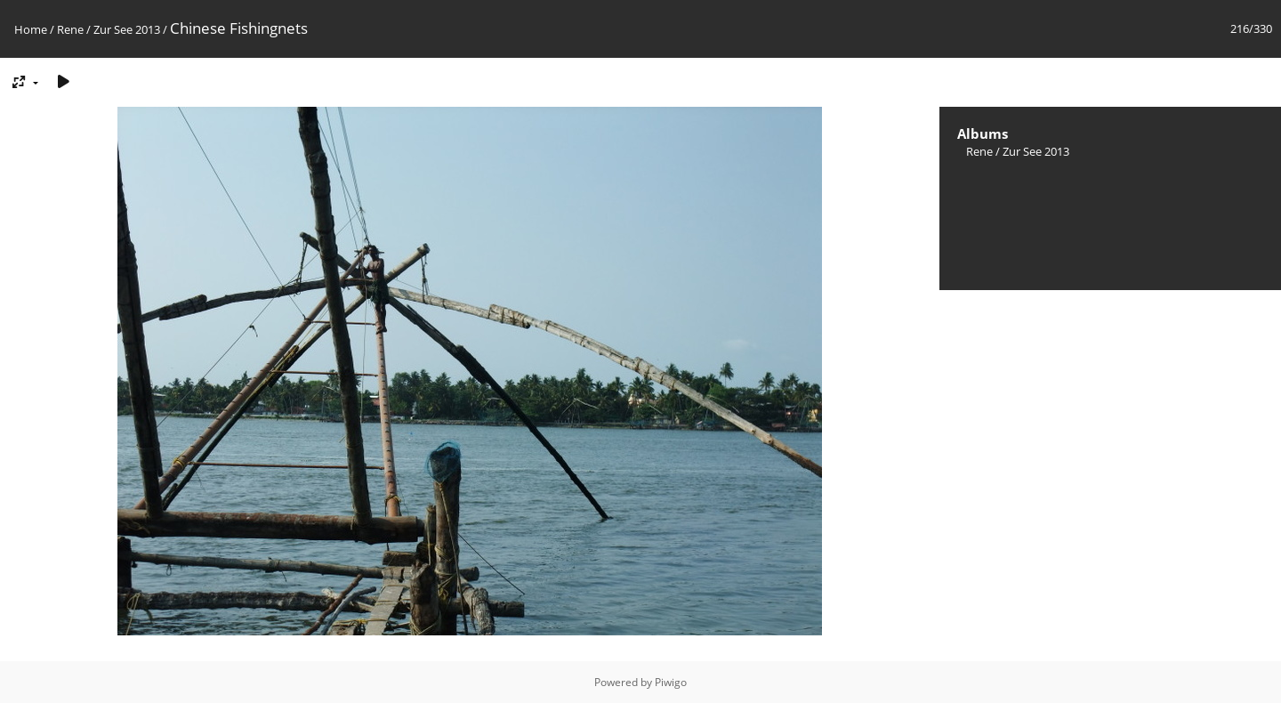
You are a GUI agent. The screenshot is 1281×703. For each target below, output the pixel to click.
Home (30, 29)
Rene (70, 29)
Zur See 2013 (126, 29)
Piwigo (671, 682)
